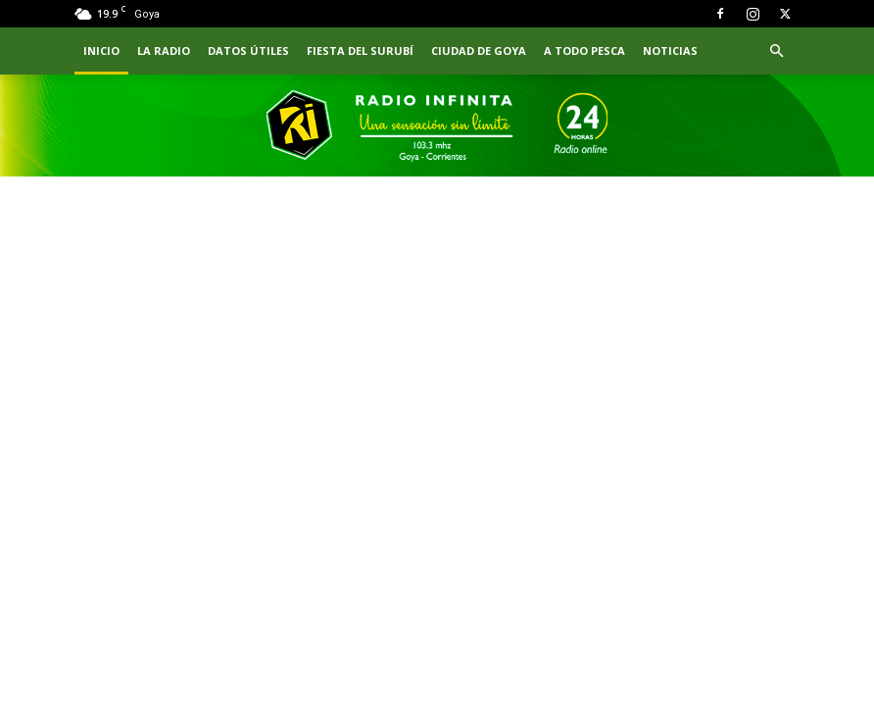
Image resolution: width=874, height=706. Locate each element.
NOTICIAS (670, 50)
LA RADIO (163, 50)
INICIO (101, 50)
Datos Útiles (248, 50)
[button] (776, 51)
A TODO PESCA (584, 50)
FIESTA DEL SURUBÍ (360, 50)
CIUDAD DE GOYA (478, 50)
